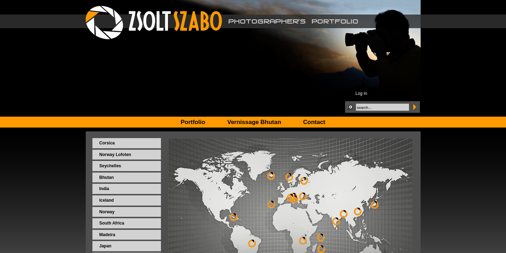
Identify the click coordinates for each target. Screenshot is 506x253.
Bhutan (106, 177)
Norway (107, 211)
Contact (314, 122)
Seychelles (110, 165)
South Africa (111, 223)
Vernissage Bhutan (254, 122)
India (104, 188)
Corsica (107, 143)
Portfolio (193, 122)
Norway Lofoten (115, 154)
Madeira (107, 234)
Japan (105, 246)
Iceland (106, 200)
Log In (361, 93)
